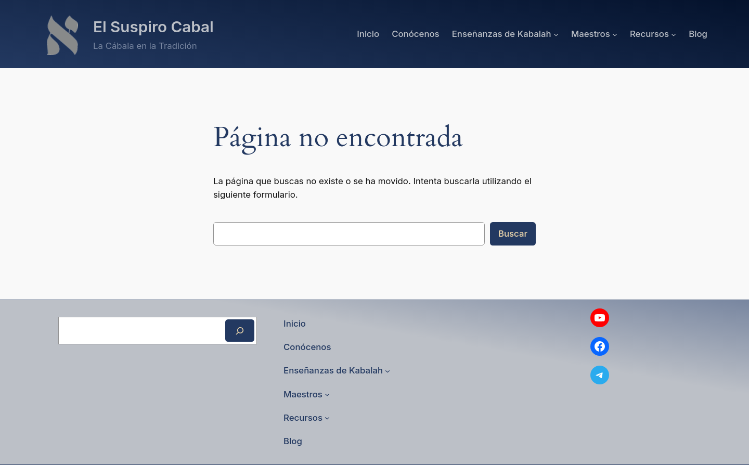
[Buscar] (239, 330)
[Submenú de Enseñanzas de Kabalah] (556, 33)
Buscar (512, 233)
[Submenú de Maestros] (614, 33)
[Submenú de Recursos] (673, 33)
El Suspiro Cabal (153, 26)
